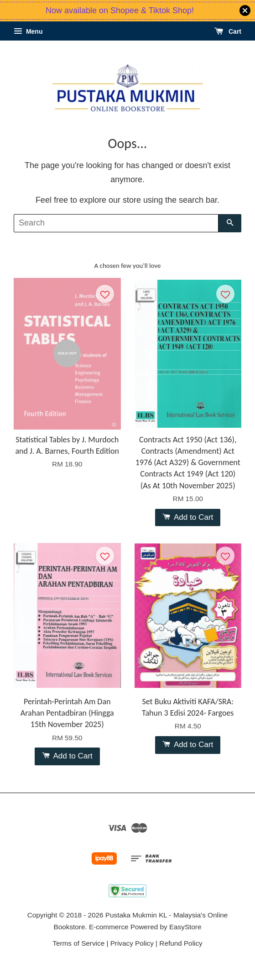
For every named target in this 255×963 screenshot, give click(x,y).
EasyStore (185, 927)
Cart (227, 31)
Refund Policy (180, 943)
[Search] (116, 223)
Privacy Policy (132, 943)
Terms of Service (78, 943)
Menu (28, 31)
